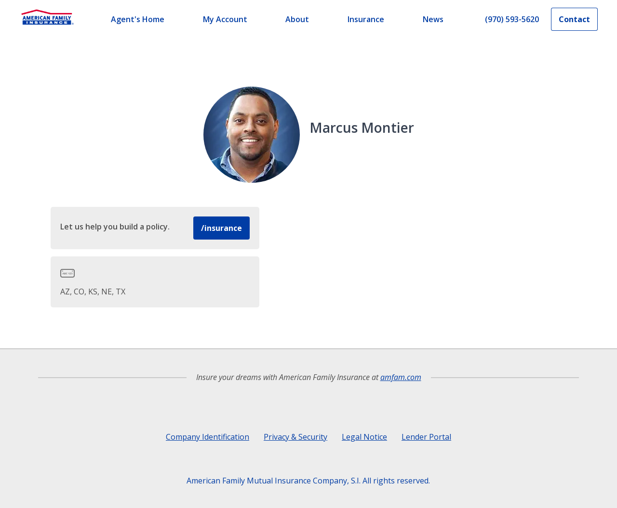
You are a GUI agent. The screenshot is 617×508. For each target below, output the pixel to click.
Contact (574, 19)
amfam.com (400, 377)
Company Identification (207, 437)
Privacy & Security (295, 437)
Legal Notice (364, 437)
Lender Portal (426, 437)
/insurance (221, 228)
